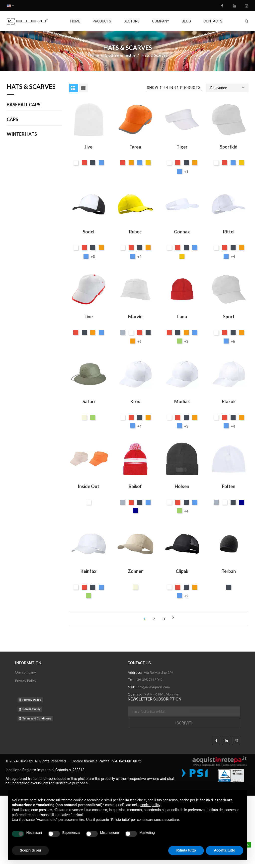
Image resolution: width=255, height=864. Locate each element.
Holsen (182, 486)
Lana (182, 316)
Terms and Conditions (36, 718)
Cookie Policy (31, 708)
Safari (89, 401)
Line (89, 316)
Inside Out (88, 486)
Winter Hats (22, 134)
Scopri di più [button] (30, 850)
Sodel (88, 231)
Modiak (182, 401)
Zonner (135, 571)
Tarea (135, 147)
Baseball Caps (23, 104)
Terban (229, 571)
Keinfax (88, 571)
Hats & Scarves (31, 87)
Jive (88, 147)
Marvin (135, 316)
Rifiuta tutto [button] (186, 850)
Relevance (227, 87)
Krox (135, 401)
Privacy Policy (31, 699)
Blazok (229, 401)
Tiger (181, 147)
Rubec (135, 231)
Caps (12, 119)
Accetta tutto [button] (224, 850)
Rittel (229, 231)
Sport (229, 316)
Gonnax (182, 231)
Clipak (182, 571)
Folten (228, 486)
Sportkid (229, 147)
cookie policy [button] (150, 805)
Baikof (135, 486)
